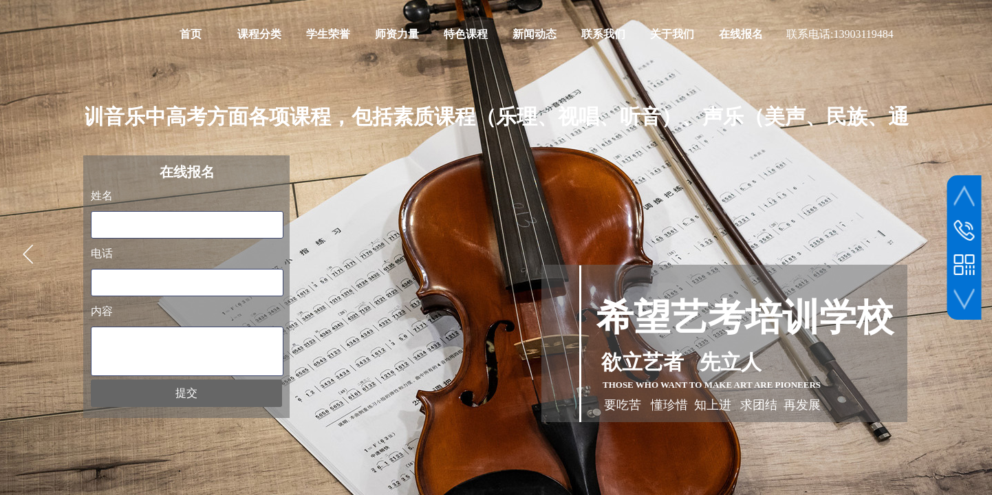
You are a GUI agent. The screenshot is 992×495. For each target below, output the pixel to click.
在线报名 (741, 34)
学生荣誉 (328, 34)
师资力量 (397, 34)
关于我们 (672, 34)
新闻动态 (535, 34)
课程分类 (259, 34)
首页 (191, 34)
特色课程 (466, 34)
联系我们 (603, 34)
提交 (186, 393)
